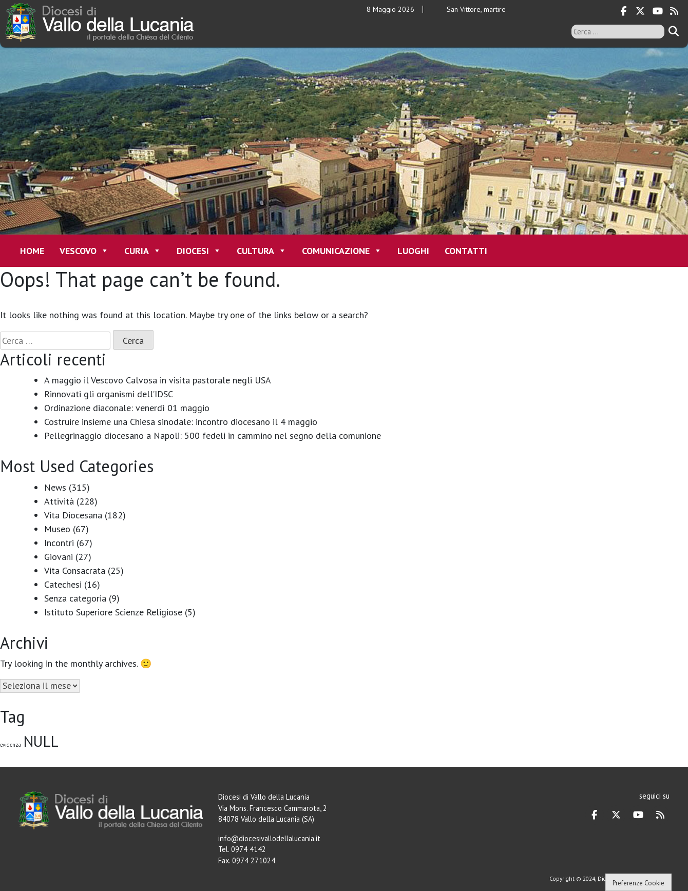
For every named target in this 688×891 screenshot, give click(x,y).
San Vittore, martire (476, 9)
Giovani (58, 557)
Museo (57, 529)
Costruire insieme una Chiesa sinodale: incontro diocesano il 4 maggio (180, 422)
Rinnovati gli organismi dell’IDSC (108, 394)
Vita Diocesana (73, 515)
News (55, 487)
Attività (59, 501)
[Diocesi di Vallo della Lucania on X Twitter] (640, 11)
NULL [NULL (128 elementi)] (41, 741)
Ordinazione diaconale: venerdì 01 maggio (126, 408)
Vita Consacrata (74, 570)
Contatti (466, 251)
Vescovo (84, 251)
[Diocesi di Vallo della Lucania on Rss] (674, 11)
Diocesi (199, 251)
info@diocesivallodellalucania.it (269, 838)
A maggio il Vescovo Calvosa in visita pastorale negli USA (157, 380)
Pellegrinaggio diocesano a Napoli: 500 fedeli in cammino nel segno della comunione (212, 435)
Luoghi (413, 251)
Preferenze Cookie (638, 883)
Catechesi (63, 584)
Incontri (59, 543)
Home (32, 251)
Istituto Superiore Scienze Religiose (113, 612)
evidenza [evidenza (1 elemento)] (10, 744)
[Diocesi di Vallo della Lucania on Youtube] (657, 11)
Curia (142, 251)
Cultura (261, 251)
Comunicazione (342, 251)
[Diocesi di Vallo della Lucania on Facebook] (623, 11)
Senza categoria (75, 598)
